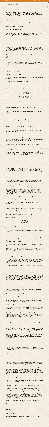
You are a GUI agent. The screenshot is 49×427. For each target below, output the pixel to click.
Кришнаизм (8, 1)
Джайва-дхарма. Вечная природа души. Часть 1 (12, 4)
